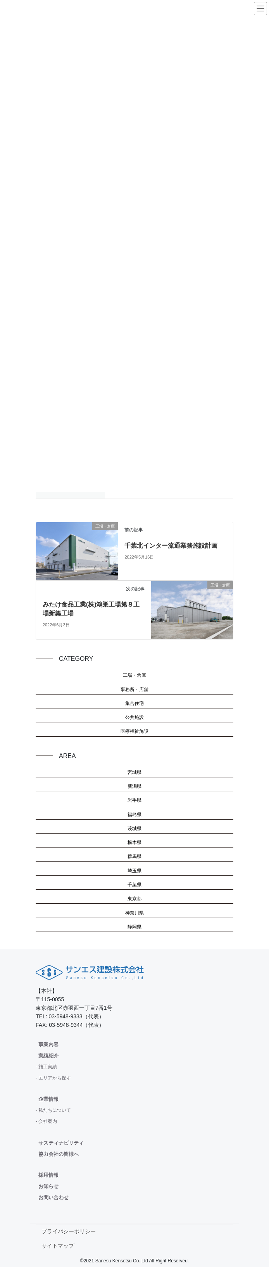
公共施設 (134, 717)
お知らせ (48, 1186)
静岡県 (134, 927)
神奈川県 (134, 913)
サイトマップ (57, 1246)
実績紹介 (48, 1056)
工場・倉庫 (134, 675)
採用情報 (48, 1175)
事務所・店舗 (134, 689)
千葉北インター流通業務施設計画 (170, 545)
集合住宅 (134, 703)
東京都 (134, 898)
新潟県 (134, 786)
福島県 (134, 814)
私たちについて (54, 1110)
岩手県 (134, 800)
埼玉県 (134, 870)
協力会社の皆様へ (58, 1154)
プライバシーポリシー (68, 1231)
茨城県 (134, 828)
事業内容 (48, 1044)
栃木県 (134, 842)
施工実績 (47, 1066)
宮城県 (134, 772)
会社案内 (47, 1121)
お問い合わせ (53, 1197)
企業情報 (48, 1099)
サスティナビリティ (61, 1143)
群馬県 (134, 856)
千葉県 (134, 884)
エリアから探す (54, 1078)
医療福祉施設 (134, 731)
